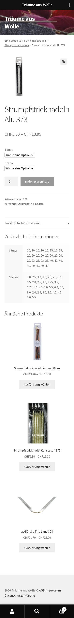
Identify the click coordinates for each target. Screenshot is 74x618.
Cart (58, 608)
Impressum (53, 590)
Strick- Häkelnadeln (35, 40)
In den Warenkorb (37, 181)
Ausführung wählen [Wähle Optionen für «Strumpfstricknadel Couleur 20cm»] (37, 384)
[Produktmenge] (11, 181)
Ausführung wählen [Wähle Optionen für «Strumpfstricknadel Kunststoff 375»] (37, 467)
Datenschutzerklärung (20, 595)
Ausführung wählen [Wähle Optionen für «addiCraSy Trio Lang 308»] (37, 548)
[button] (63, 62)
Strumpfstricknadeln (17, 45)
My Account (12, 611)
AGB (42, 590)
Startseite (15, 40)
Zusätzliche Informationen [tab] (23, 223)
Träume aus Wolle (20, 22)
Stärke (9, 163)
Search (37, 611)
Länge (9, 150)
